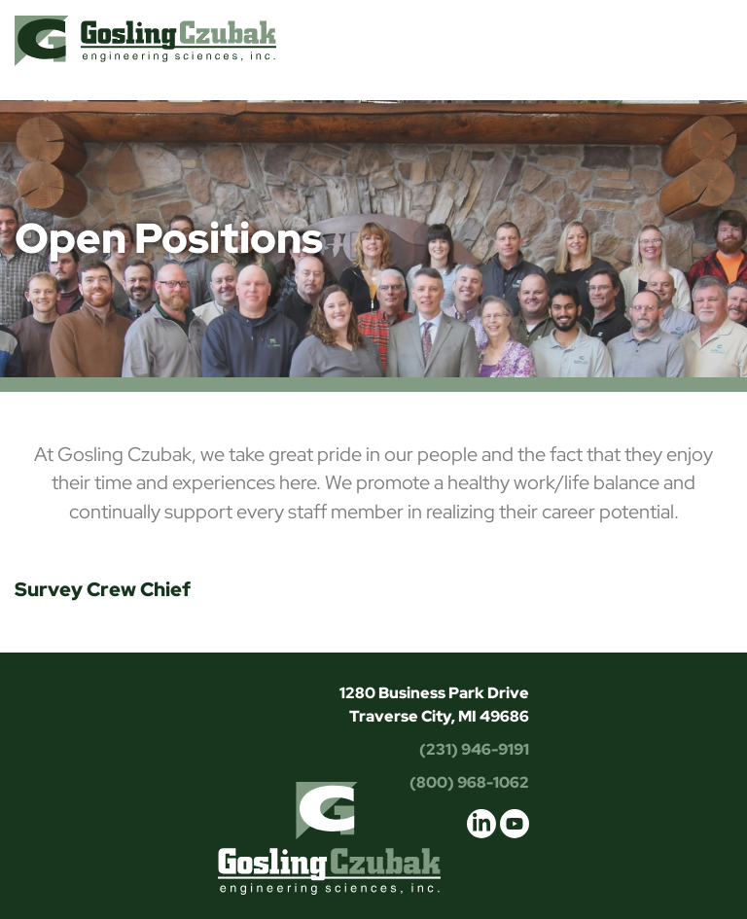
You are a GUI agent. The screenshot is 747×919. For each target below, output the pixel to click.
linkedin (481, 823)
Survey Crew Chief (103, 589)
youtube (514, 823)
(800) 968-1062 (469, 782)
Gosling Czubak (145, 40)
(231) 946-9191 (474, 749)
